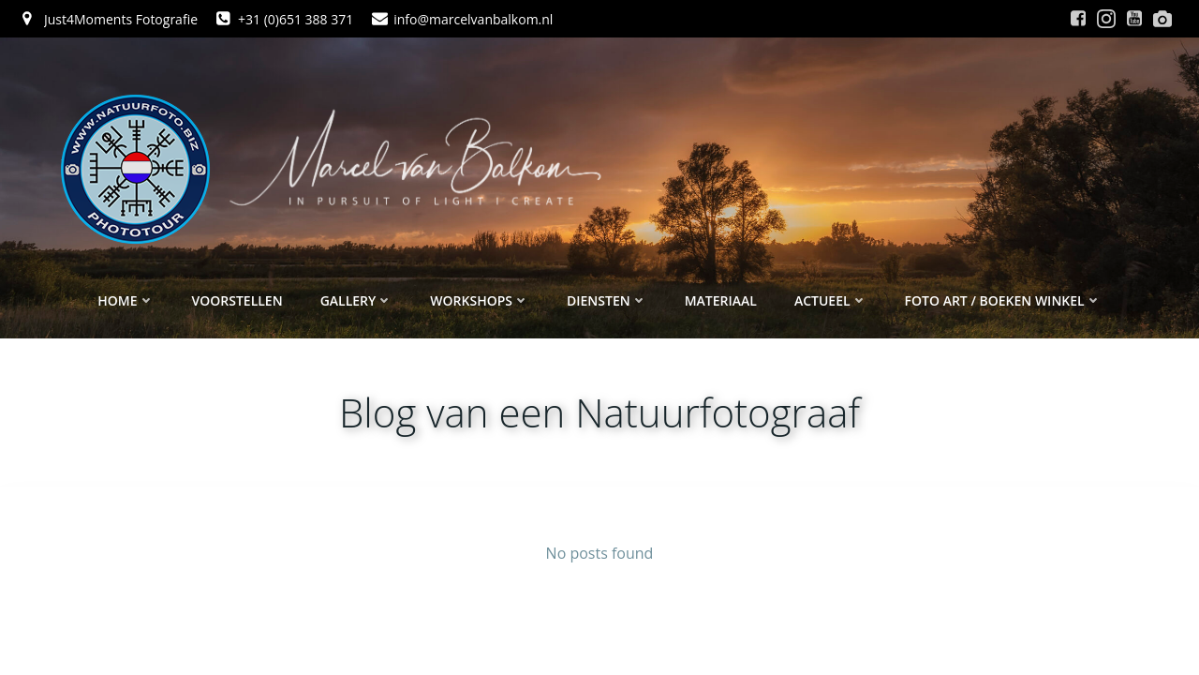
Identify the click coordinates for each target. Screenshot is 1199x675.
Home (125, 300)
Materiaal (721, 300)
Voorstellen (237, 300)
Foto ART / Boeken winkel (1003, 300)
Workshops (479, 300)
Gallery (356, 300)
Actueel (830, 300)
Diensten (607, 300)
